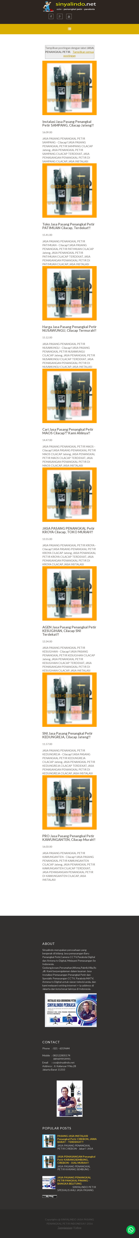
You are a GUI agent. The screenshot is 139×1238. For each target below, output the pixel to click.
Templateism (65, 1227)
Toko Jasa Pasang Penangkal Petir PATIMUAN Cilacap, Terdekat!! (68, 226)
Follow (77, 1227)
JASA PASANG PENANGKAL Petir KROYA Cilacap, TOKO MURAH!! (68, 530)
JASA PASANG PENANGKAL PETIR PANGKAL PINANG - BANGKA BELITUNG (74, 1180)
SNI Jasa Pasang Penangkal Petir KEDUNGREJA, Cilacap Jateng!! (67, 735)
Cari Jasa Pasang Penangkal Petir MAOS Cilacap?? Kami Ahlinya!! (67, 431)
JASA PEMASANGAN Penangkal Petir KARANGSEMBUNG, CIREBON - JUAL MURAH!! (76, 1159)
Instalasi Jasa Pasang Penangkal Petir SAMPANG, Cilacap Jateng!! (68, 123)
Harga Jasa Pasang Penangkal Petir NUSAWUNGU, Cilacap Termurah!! (69, 328)
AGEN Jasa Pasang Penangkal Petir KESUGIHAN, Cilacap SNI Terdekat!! (69, 630)
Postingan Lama (78, 894)
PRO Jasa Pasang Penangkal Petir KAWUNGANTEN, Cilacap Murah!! (68, 838)
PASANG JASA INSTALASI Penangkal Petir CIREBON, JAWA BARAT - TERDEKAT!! (77, 1139)
